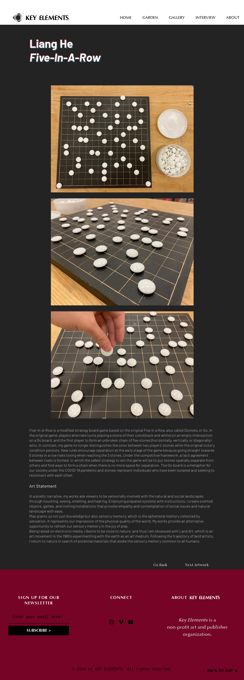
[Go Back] (160, 564)
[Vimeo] (121, 622)
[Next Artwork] (197, 564)
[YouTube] (130, 622)
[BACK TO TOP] (222, 670)
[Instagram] (111, 622)
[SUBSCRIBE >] (38, 630)
